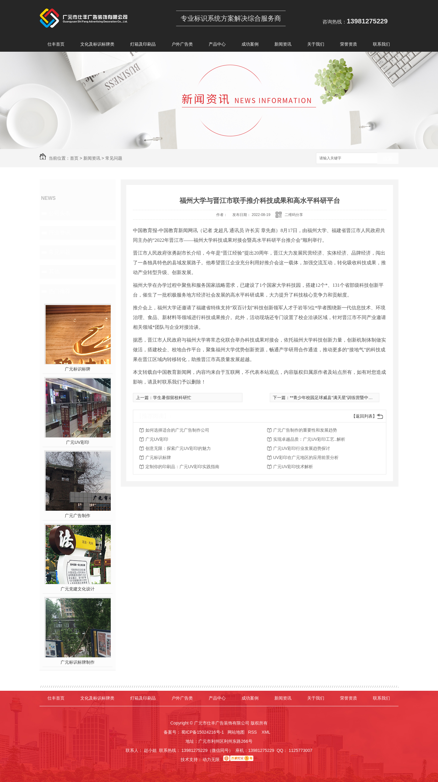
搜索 (388, 158)
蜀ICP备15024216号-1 (202, 732)
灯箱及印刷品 (143, 45)
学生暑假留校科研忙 (172, 397)
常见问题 (113, 158)
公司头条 (60, 213)
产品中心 (217, 45)
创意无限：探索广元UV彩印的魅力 (178, 448)
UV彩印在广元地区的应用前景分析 (306, 457)
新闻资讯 (282, 45)
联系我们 (381, 45)
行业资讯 (60, 233)
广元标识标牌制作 (78, 662)
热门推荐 (60, 291)
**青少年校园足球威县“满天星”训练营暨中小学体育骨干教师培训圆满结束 (359, 397)
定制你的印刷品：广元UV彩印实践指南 (182, 466)
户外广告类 (182, 45)
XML (266, 732)
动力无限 (211, 759)
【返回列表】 (364, 416)
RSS (253, 732)
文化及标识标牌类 (97, 45)
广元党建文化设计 (78, 588)
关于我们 (315, 45)
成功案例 (250, 45)
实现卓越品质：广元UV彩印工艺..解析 (309, 439)
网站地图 (236, 732)
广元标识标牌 (77, 369)
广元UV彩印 (77, 442)
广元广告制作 (77, 515)
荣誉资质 (348, 45)
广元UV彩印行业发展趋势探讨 (301, 448)
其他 (54, 272)
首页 (74, 158)
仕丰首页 (55, 45)
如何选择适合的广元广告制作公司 (177, 430)
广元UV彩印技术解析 (293, 466)
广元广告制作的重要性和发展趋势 (305, 430)
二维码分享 (294, 215)
